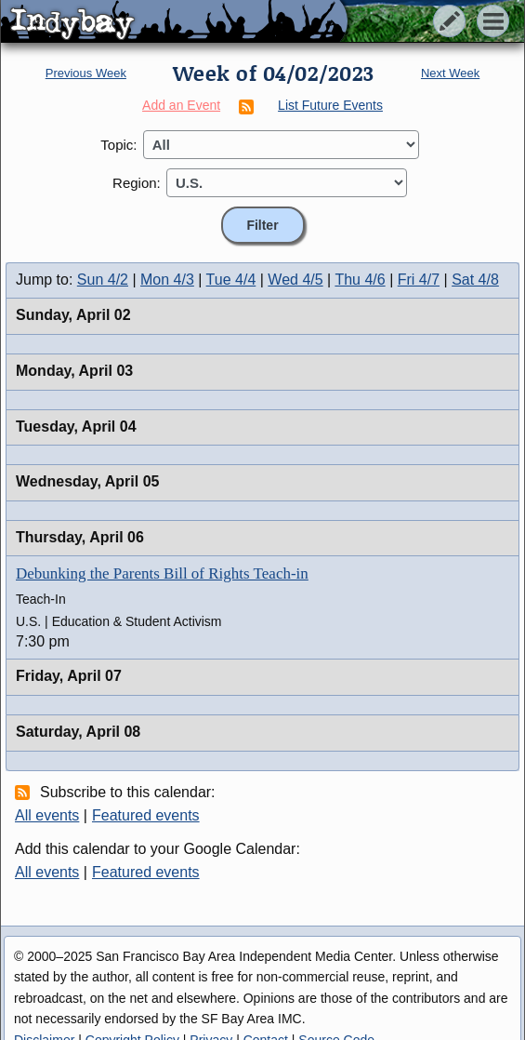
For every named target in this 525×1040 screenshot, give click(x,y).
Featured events (146, 815)
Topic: (118, 145)
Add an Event (181, 105)
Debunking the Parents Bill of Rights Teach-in (162, 573)
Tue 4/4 (231, 279)
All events (47, 815)
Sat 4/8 (475, 279)
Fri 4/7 (419, 279)
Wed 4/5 (295, 279)
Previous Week (86, 73)
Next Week (450, 73)
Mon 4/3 (167, 279)
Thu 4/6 (360, 279)
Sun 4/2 (102, 279)
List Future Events (330, 105)
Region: (136, 183)
